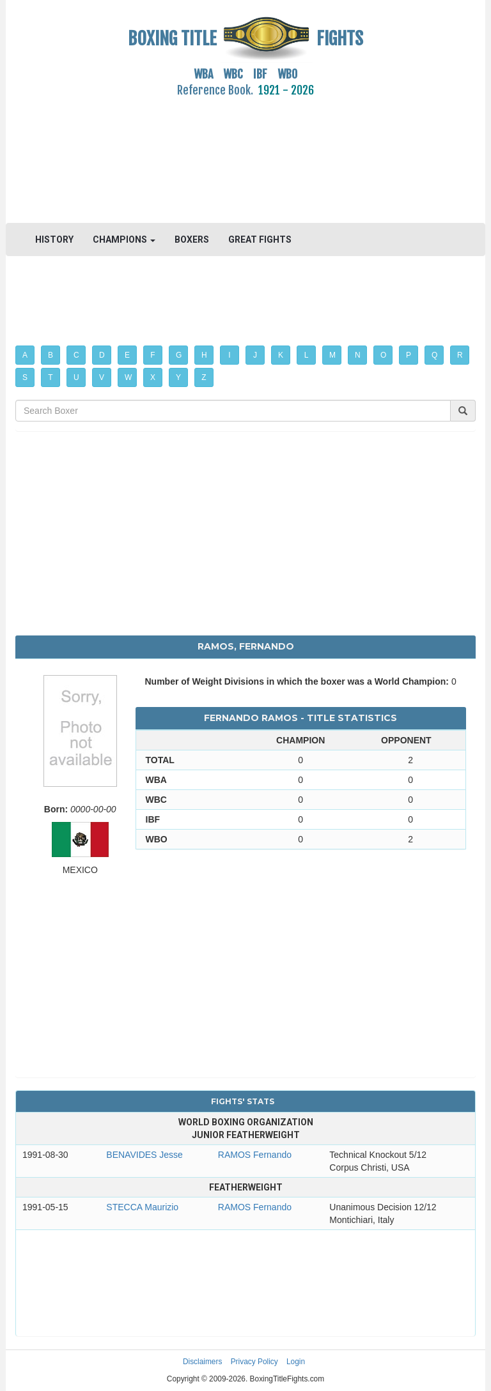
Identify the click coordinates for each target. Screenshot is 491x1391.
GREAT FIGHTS (260, 239)
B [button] (50, 355)
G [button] (179, 355)
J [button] (255, 355)
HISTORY (54, 239)
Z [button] (203, 377)
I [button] (229, 355)
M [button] (332, 355)
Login (295, 1361)
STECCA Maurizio (142, 1207)
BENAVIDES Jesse (144, 1155)
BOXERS (192, 239)
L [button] (306, 355)
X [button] (152, 377)
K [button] (280, 355)
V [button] (101, 377)
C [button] (76, 355)
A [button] (24, 355)
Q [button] (434, 355)
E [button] (127, 355)
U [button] (76, 377)
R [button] (460, 355)
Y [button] (178, 377)
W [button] (128, 377)
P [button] (408, 355)
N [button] (358, 355)
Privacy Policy (254, 1361)
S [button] (24, 377)
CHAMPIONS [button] (124, 239)
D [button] (102, 355)
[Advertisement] (245, 152)
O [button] (383, 355)
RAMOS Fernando (255, 1155)
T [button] (50, 377)
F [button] (152, 355)
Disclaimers (202, 1361)
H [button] (204, 355)
